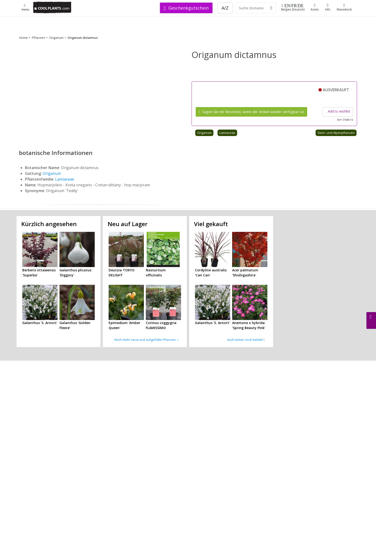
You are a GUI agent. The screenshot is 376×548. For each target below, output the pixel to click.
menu (25, 7)
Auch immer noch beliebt (246, 339)
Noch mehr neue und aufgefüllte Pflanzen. (146, 339)
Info (327, 7)
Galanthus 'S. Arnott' (39, 322)
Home (23, 37)
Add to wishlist (337, 111)
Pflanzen (38, 37)
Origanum (56, 37)
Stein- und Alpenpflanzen (336, 133)
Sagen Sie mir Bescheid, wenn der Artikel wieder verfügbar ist (251, 111)
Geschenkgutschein (186, 8)
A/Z (225, 8)
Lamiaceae (227, 133)
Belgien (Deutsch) (293, 7)
